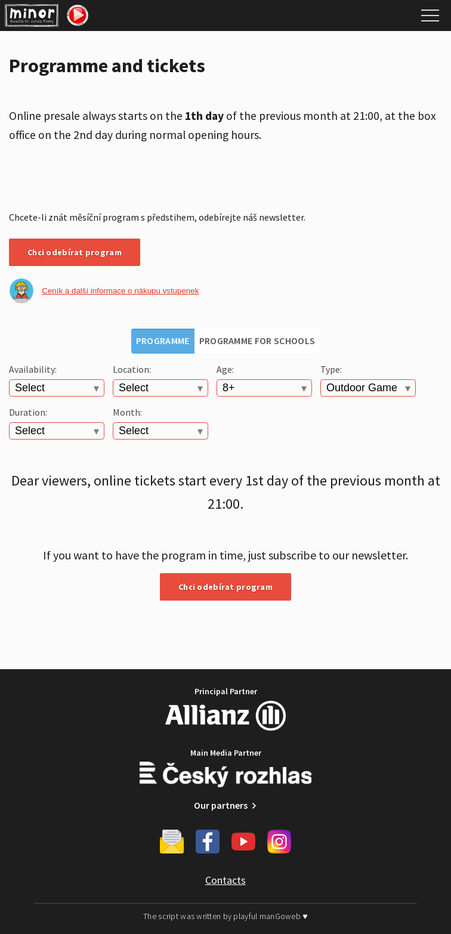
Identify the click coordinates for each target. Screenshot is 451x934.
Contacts (225, 880)
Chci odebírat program (74, 252)
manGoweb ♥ (284, 916)
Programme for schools (257, 341)
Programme (163, 341)
